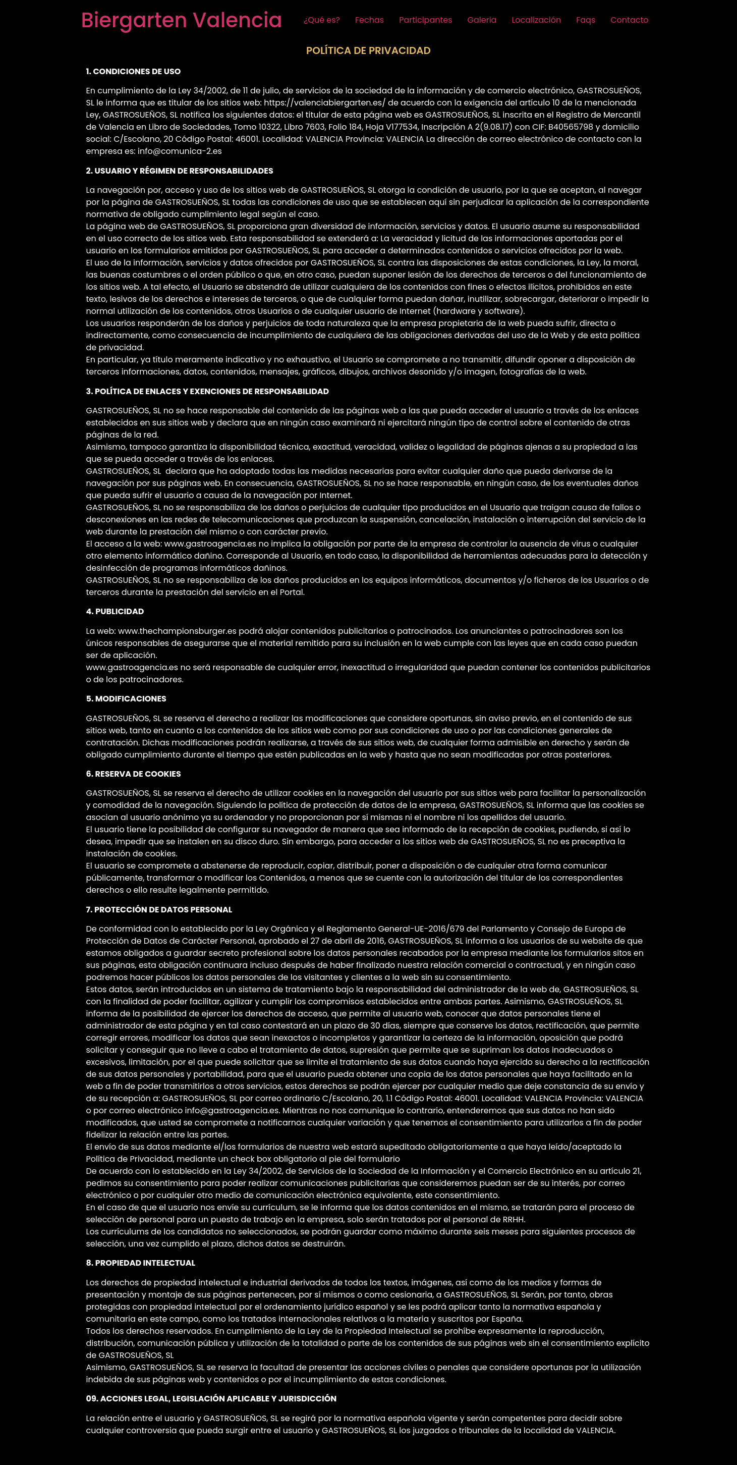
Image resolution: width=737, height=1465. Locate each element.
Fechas (369, 20)
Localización (536, 20)
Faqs (585, 20)
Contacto (629, 20)
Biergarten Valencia (181, 20)
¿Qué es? (322, 20)
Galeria (482, 20)
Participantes (425, 20)
